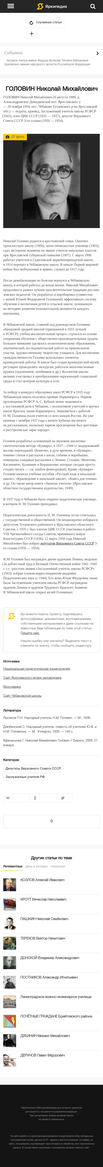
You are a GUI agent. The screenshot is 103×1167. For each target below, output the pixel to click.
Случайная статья (49, 22)
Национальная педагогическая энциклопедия (36, 668)
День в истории (36, 866)
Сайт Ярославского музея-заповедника (32, 677)
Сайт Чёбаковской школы (22, 695)
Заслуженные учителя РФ (25, 777)
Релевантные (12, 866)
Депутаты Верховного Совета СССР (33, 768)
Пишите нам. (30, 633)
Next (98, 53)
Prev (90, 53)
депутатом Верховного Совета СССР (67, 543)
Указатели (58, 866)
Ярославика (12, 686)
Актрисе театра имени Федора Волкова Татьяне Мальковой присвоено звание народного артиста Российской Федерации (47, 62)
